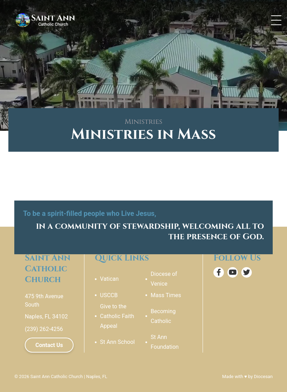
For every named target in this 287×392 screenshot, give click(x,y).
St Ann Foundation (165, 342)
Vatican (109, 279)
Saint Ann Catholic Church (56, 376)
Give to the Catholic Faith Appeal (117, 316)
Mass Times (166, 295)
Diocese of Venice (164, 279)
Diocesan (263, 376)
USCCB (109, 295)
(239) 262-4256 (44, 329)
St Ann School (117, 342)
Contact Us (49, 345)
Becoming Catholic (163, 316)
